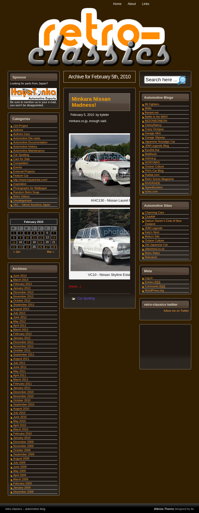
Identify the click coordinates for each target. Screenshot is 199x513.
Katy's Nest (152, 232)
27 (47, 247)
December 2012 (23, 292)
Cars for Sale (21, 159)
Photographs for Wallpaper (30, 188)
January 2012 (22, 337)
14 (53, 237)
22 (13, 247)
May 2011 (19, 371)
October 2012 (22, 300)
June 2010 (19, 416)
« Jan (16, 251)
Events (17, 167)
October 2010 (22, 400)
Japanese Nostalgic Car (160, 141)
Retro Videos (21, 196)
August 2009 (21, 458)
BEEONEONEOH (156, 120)
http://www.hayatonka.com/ (30, 179)
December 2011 (23, 342)
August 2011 (21, 358)
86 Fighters (152, 104)
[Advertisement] (165, 347)
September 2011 (23, 354)
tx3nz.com (151, 191)
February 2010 (22, 433)
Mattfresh (151, 154)
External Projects (24, 171)
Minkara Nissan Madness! (91, 102)
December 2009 (23, 441)
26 (40, 247)
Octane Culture (154, 166)
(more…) (75, 286)
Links (145, 4)
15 (13, 242)
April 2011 (19, 375)
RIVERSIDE (152, 183)
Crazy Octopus (154, 129)
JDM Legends (153, 228)
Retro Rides (152, 253)
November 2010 (23, 396)
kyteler (104, 115)
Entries (152, 282)
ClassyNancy (153, 124)
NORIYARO (152, 162)
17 (27, 242)
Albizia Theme (164, 508)
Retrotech (151, 257)
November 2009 (23, 446)
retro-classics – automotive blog (25, 508)
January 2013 (22, 288)
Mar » (50, 251)
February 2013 (22, 283)
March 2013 (20, 279)
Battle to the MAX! (156, 116)
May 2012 (19, 321)
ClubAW (150, 216)
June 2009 (19, 466)
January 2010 (22, 437)
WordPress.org (154, 290)
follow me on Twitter (176, 310)
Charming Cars (154, 212)
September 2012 (23, 304)
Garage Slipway (155, 137)
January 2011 (22, 387)
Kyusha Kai (152, 149)
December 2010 (23, 392)
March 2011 (20, 379)
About (132, 4)
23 (20, 247)
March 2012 (20, 329)
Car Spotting (86, 298)
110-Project (20, 125)
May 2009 (19, 470)
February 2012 (22, 333)
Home (117, 4)
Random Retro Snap (26, 192)
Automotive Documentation (30, 142)
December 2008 (23, 491)
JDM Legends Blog (157, 145)
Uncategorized (22, 200)
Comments (155, 286)
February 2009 (22, 483)
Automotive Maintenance (29, 150)
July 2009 (19, 462)
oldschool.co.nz (155, 248)
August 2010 (21, 408)
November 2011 (23, 346)
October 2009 (22, 450)
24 (27, 247)
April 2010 (19, 425)
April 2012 (19, 325)
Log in (149, 277)
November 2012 (23, 296)
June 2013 (19, 275)
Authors (18, 129)
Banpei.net (152, 112)
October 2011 (22, 350)
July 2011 (19, 362)
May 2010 (19, 421)
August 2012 (21, 308)
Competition (21, 163)
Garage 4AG (153, 133)
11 (34, 237)
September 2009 (23, 454)
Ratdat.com (152, 174)
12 (40, 237)
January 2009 (22, 487)
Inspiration (19, 183)
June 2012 (19, 317)
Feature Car (21, 175)
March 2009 (20, 479)
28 (53, 247)
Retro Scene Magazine (159, 179)
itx (192, 508)
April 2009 (19, 475)
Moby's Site (152, 236)
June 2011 (19, 367)
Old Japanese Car (156, 244)
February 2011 (22, 383)
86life (148, 108)
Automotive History (25, 146)
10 (27, 237)
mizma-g (150, 158)
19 (40, 242)
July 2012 (19, 313)
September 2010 (23, 404)
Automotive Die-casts (26, 138)
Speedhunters (154, 187)
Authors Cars (21, 134)
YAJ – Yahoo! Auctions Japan (31, 204)
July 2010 (19, 412)
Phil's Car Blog (154, 170)
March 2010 (20, 429)
